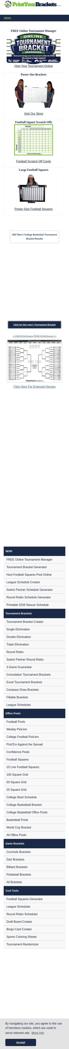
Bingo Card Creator (19, 929)
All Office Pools (16, 835)
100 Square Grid (17, 774)
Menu (35, 18)
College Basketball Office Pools (26, 812)
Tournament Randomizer (22, 944)
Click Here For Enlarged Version (34, 386)
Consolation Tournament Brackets (28, 674)
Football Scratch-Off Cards (33, 161)
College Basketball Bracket (24, 804)
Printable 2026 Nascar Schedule (27, 604)
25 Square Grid (16, 789)
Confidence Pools (17, 752)
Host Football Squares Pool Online (29, 574)
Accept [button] (20, 1042)
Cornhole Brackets (18, 851)
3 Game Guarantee (19, 667)
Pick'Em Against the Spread (24, 744)
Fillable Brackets (17, 697)
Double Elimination (18, 636)
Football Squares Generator (24, 899)
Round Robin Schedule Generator (28, 597)
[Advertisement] (34, 281)
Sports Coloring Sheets (21, 936)
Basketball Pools (17, 819)
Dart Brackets (15, 859)
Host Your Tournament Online (33, 66)
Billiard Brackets (17, 867)
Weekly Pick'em (16, 729)
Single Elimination (18, 629)
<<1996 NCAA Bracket (23, 336)
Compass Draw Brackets (22, 689)
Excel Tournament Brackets (24, 682)
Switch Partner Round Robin (25, 659)
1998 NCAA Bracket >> (45, 336)
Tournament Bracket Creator (24, 621)
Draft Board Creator (19, 921)
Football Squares (17, 759)
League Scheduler (18, 906)
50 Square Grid (16, 782)
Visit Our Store (33, 113)
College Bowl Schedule (21, 797)
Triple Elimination (17, 644)
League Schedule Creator (23, 582)
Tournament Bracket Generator (26, 567)
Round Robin (15, 652)
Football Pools (15, 721)
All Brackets (14, 882)
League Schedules (18, 704)
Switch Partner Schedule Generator (29, 589)
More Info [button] (38, 1032)
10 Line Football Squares (22, 767)
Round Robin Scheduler (22, 914)
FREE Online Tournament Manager (29, 559)
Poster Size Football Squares (34, 209)
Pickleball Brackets (18, 874)
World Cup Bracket (18, 827)
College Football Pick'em (22, 736)
